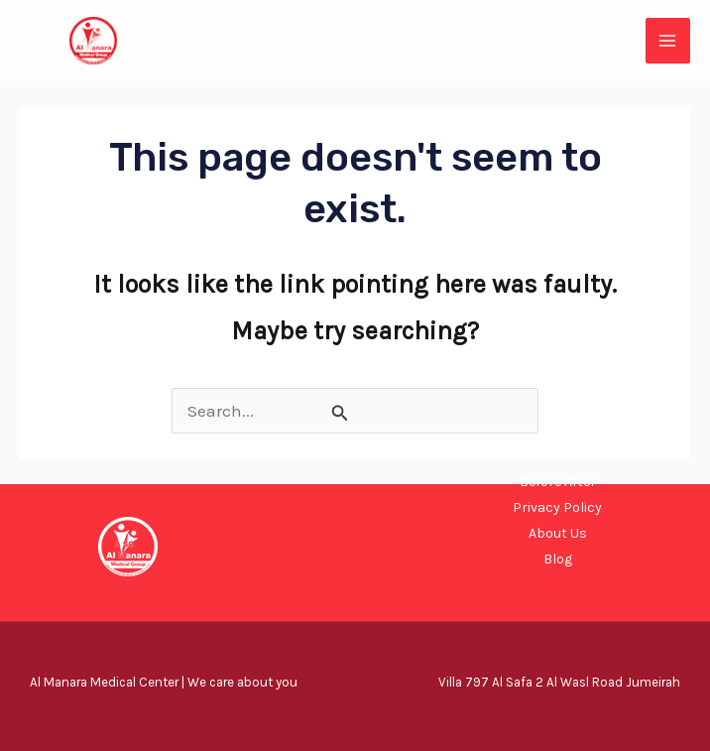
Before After (558, 481)
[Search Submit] (340, 413)
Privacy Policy (557, 507)
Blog (557, 559)
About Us (558, 533)
